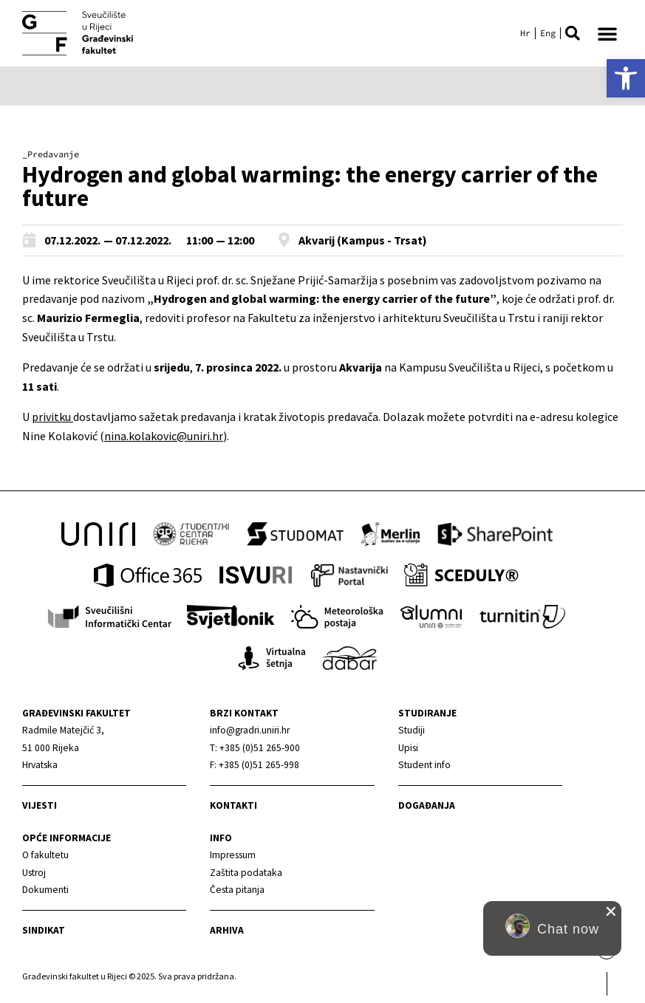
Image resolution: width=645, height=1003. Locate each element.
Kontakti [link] (233, 805)
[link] (626, 78)
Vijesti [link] (39, 805)
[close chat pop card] (611, 911)
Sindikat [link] (43, 930)
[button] (572, 33)
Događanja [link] (426, 805)
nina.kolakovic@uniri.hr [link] (163, 435)
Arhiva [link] (227, 930)
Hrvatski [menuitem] (525, 33)
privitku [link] (52, 416)
